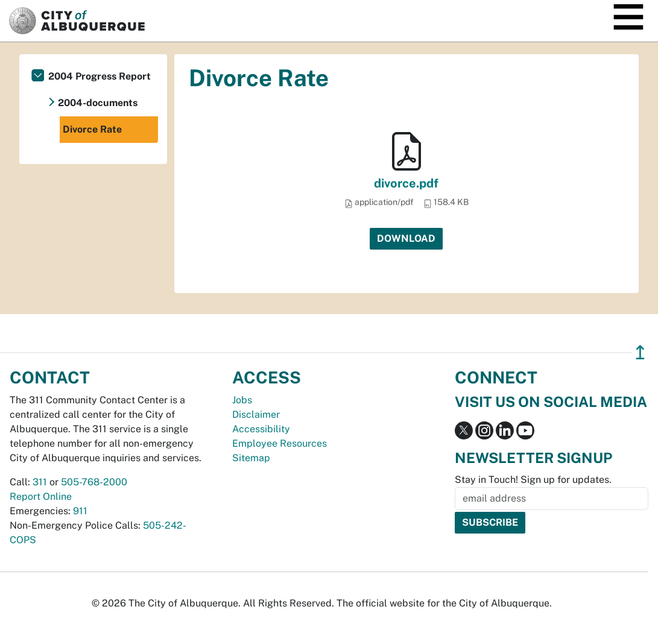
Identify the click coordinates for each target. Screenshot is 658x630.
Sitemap (251, 458)
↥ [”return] (640, 352)
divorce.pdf (406, 183)
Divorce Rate (92, 129)
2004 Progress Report (99, 76)
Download (406, 238)
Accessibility (261, 429)
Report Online (41, 496)
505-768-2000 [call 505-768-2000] (94, 482)
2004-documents (98, 103)
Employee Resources (279, 443)
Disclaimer (256, 414)
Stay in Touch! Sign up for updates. (533, 479)
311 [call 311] (40, 482)
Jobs (242, 400)
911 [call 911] (80, 511)
